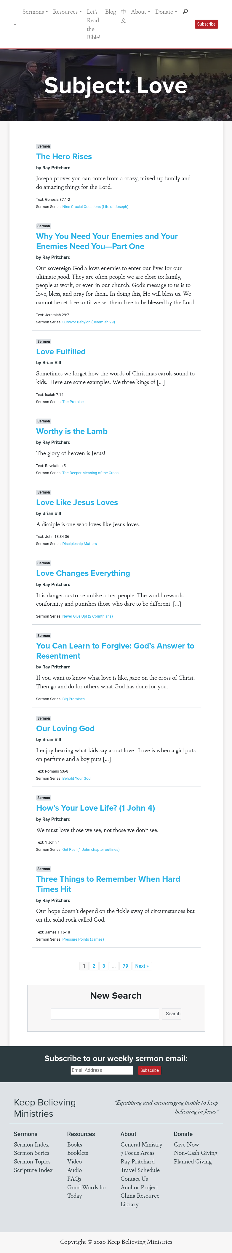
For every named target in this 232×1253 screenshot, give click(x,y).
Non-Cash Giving (195, 1152)
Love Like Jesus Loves (77, 502)
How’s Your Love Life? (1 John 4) (95, 808)
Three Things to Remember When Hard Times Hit (108, 884)
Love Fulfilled (61, 351)
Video (74, 1161)
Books (74, 1144)
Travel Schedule (140, 1170)
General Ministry (141, 1144)
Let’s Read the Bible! (93, 24)
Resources (65, 11)
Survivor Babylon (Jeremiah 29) (88, 322)
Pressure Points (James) (83, 939)
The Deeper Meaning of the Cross (90, 473)
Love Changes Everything (83, 573)
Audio (74, 1170)
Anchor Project (139, 1187)
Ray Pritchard (138, 1161)
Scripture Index (33, 1170)
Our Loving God (65, 728)
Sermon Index (31, 1144)
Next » (142, 966)
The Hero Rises (64, 156)
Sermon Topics (32, 1161)
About (138, 11)
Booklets (77, 1152)
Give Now (186, 1144)
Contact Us (134, 1178)
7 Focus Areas (137, 1152)
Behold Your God (76, 778)
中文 (123, 15)
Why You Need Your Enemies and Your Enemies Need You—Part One (107, 241)
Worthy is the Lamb (72, 431)
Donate (164, 11)
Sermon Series (31, 1152)
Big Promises (73, 699)
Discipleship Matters (79, 543)
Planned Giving (193, 1161)
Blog (110, 11)
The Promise (73, 402)
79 (125, 966)
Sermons (33, 11)
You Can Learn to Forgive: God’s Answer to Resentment (115, 651)
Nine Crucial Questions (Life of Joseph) (95, 206)
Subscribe (206, 24)
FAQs (74, 1178)
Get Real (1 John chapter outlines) (90, 849)
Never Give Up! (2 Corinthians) (87, 616)
